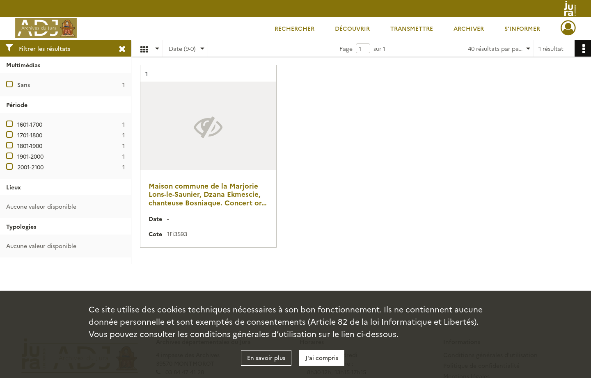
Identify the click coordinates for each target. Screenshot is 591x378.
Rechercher (294, 28)
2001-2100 (30, 167)
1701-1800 (29, 135)
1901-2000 (30, 156)
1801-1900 (29, 145)
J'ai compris (321, 357)
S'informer (522, 28)
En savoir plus (266, 357)
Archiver (469, 28)
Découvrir (352, 28)
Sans (23, 84)
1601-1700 (29, 124)
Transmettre (411, 28)
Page (346, 48)
